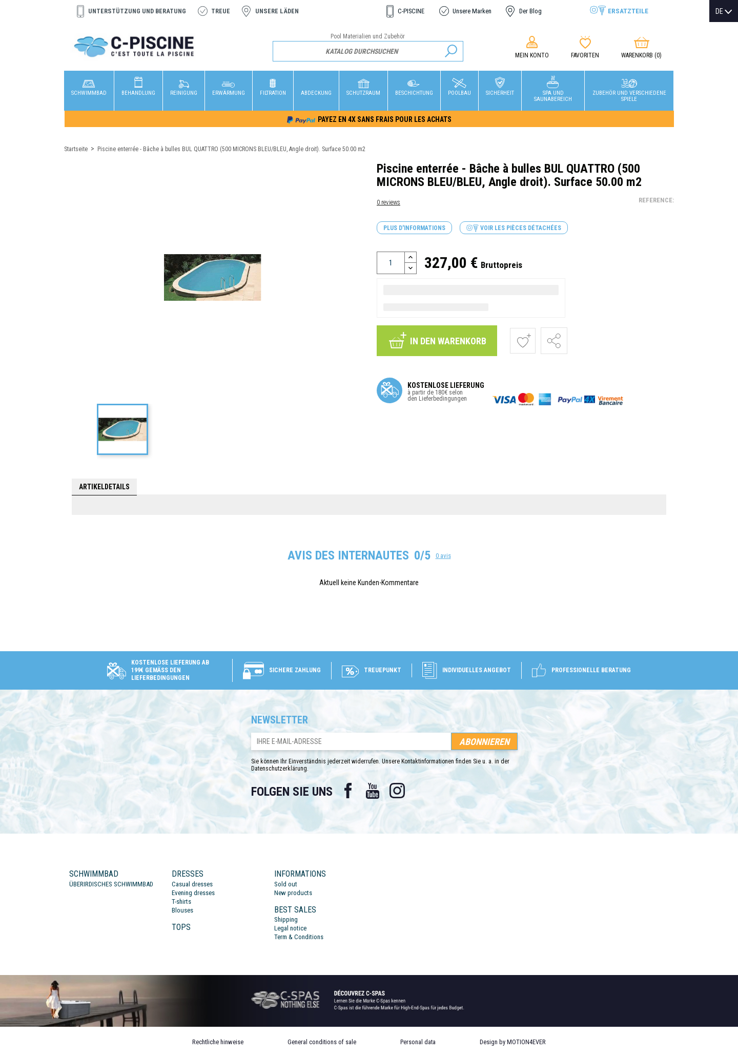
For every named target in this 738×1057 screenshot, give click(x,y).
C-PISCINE (411, 11)
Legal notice (290, 928)
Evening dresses (193, 893)
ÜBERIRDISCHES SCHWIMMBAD (111, 884)
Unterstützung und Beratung (137, 11)
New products (293, 893)
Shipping (286, 919)
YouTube (372, 790)
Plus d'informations (414, 228)
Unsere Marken (472, 11)
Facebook (348, 790)
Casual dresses (192, 884)
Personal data (418, 1042)
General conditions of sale (322, 1042)
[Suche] (368, 51)
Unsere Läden (277, 11)
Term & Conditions (298, 937)
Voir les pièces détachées (513, 228)
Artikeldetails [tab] (104, 487)
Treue (220, 11)
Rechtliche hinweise (217, 1042)
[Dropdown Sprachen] (723, 11)
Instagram (397, 790)
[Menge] (391, 263)
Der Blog (530, 11)
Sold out (285, 884)
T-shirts (181, 901)
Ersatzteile (628, 11)
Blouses (182, 910)
